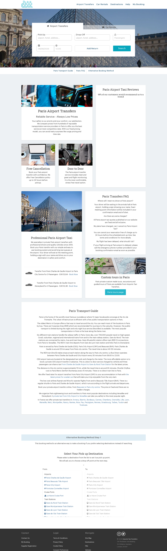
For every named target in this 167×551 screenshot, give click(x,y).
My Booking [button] (138, 4)
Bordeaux (90, 395)
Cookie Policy (58, 538)
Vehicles (88, 542)
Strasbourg (101, 397)
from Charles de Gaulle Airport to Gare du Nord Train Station (80, 359)
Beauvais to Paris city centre (85, 382)
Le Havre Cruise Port (53, 488)
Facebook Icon (119, 526)
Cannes (97, 395)
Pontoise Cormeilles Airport (55, 481)
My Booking (25, 534)
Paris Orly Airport (51, 477)
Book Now (71, 272)
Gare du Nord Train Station (55, 495)
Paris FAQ (81, 71)
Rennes (92, 397)
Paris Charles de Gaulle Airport (57, 470)
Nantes (69, 397)
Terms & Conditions (59, 530)
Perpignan (85, 397)
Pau (78, 397)
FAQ (86, 538)
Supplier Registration (28, 538)
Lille (120, 395)
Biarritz (82, 395)
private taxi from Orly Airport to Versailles (71, 391)
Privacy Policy (58, 534)
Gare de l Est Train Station (55, 506)
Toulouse (125, 397)
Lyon (124, 395)
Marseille (41, 397)
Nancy (62, 397)
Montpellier (54, 397)
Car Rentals (104, 4)
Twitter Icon (123, 526)
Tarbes (109, 397)
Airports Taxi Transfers (129, 531)
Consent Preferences (60, 542)
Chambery (105, 395)
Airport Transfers (88, 4)
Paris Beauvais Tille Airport (55, 474)
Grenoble (114, 395)
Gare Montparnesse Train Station (58, 499)
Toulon (115, 397)
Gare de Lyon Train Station (55, 502)
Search (122, 48)
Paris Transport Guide (64, 71)
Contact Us (25, 530)
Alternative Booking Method (100, 71)
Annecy (76, 395)
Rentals (111, 27)
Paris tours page (115, 287)
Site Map (88, 530)
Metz (47, 397)
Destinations (118, 4)
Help (129, 4)
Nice (74, 397)
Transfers (59, 26)
